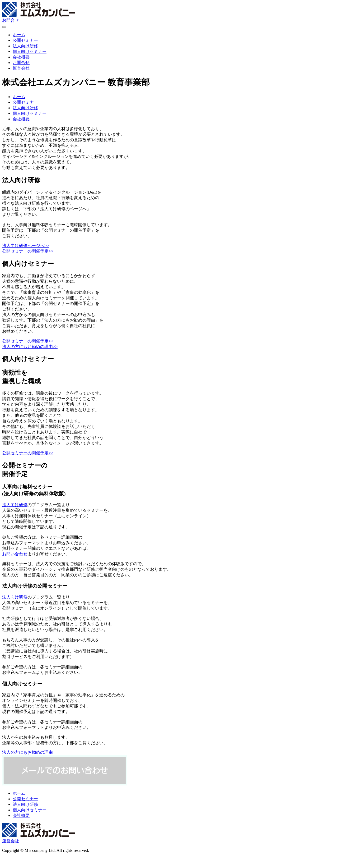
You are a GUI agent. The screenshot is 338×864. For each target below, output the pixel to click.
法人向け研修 (25, 108)
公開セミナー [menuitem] (25, 40)
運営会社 (10, 841)
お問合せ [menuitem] (21, 62)
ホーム (19, 96)
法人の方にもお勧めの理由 (27, 752)
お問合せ (10, 20)
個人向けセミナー (29, 113)
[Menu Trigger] (4, 27)
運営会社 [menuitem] (21, 68)
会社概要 (21, 119)
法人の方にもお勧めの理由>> (30, 346)
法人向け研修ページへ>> (25, 245)
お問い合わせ (14, 554)
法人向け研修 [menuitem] (25, 46)
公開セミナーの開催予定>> (27, 251)
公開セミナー (25, 102)
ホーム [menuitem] (19, 35)
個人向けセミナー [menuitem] (29, 51)
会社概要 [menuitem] (21, 57)
